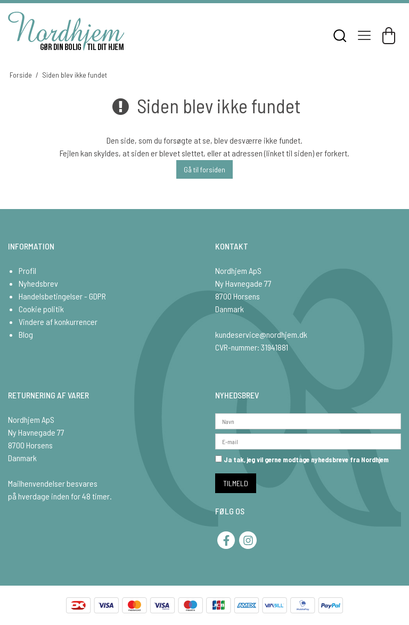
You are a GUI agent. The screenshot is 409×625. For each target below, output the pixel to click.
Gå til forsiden (204, 169)
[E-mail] (308, 440)
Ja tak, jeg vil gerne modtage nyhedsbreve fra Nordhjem (302, 459)
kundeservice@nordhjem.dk (261, 334)
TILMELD (235, 483)
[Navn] (308, 420)
